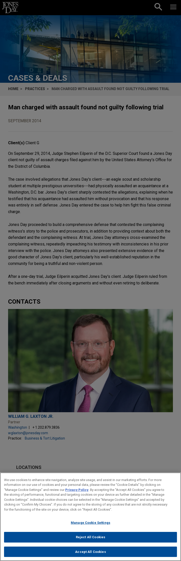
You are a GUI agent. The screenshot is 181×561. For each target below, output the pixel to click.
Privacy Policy (76, 494)
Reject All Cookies (90, 541)
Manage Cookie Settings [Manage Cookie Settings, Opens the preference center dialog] (90, 527)
